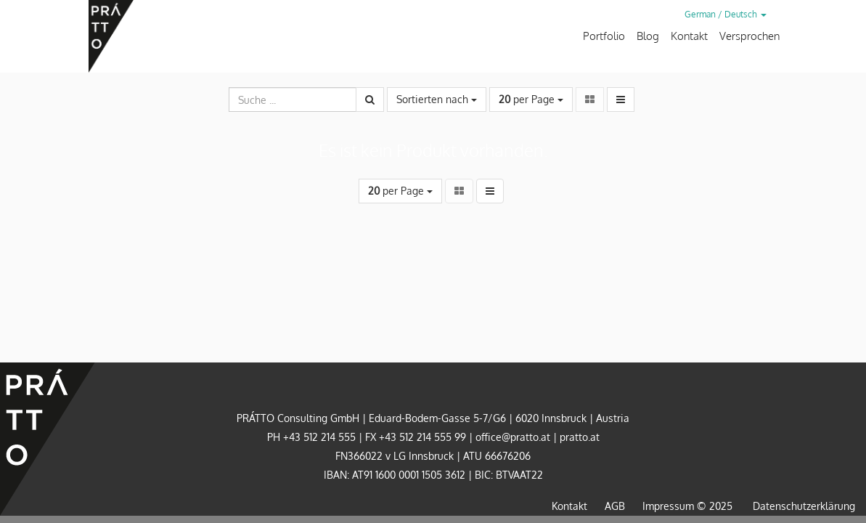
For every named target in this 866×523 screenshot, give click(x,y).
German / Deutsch (726, 14)
